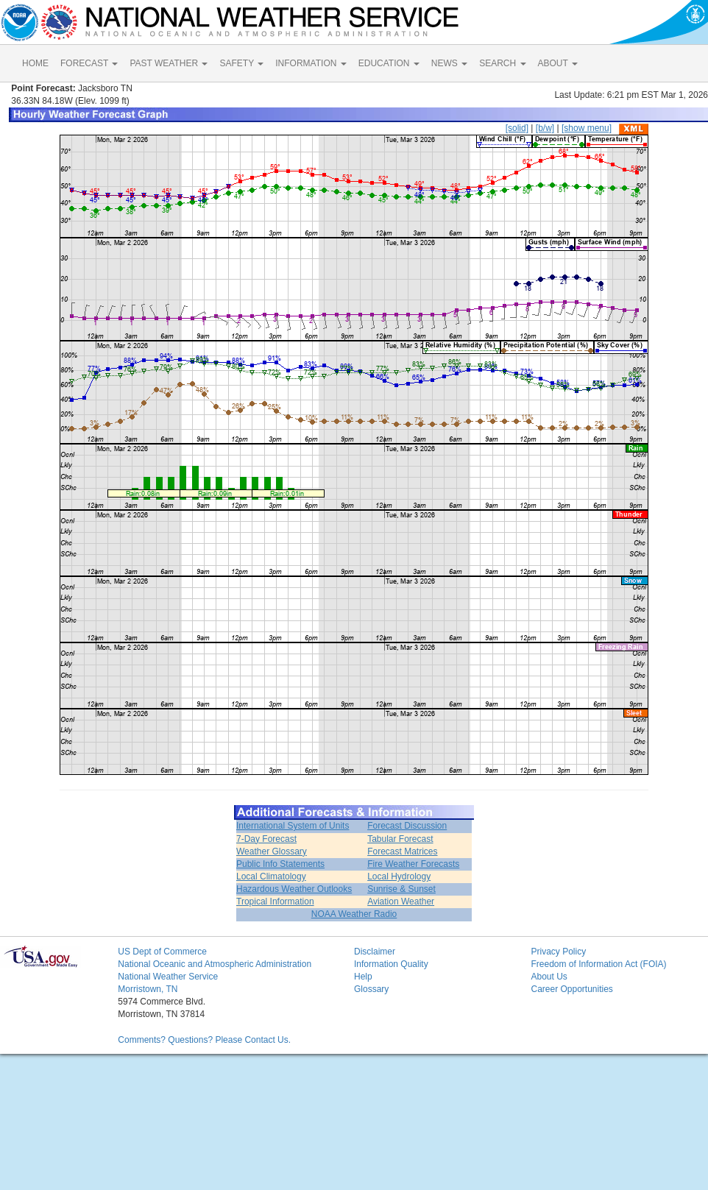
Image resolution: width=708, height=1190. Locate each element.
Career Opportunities (571, 989)
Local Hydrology (399, 876)
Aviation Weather (400, 901)
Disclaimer (374, 951)
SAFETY (241, 63)
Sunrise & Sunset (401, 889)
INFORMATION (310, 63)
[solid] (517, 128)
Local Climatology (271, 876)
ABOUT (558, 63)
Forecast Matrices (402, 851)
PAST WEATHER (169, 63)
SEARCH (502, 63)
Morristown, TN (147, 989)
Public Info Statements (280, 864)
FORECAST (89, 63)
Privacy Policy (558, 951)
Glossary (371, 989)
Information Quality (391, 964)
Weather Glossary (271, 851)
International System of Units (292, 826)
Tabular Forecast (400, 839)
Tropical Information (275, 901)
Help (363, 976)
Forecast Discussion (407, 826)
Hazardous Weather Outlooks (294, 889)
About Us (549, 976)
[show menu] (587, 128)
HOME (35, 63)
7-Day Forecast (266, 839)
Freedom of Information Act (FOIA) (598, 964)
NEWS (449, 63)
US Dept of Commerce (162, 951)
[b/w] (545, 128)
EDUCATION (389, 63)
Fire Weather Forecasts (413, 864)
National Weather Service (168, 976)
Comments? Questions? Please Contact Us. (204, 1040)
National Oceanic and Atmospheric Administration (214, 964)
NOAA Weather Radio (354, 914)
